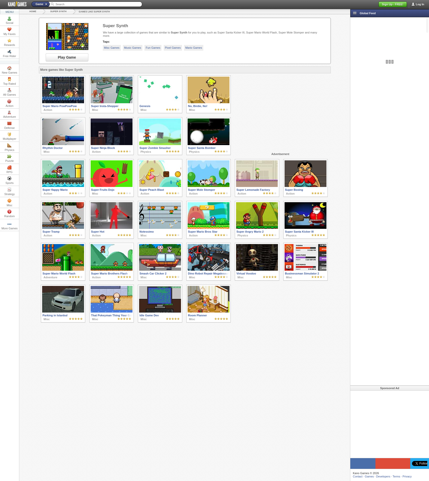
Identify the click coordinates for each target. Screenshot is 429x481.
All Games (9, 92)
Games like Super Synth (94, 11)
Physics (9, 147)
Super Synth (58, 11)
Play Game (67, 57)
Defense (9, 125)
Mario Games (193, 47)
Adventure (9, 114)
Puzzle (9, 158)
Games (369, 476)
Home (32, 11)
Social (9, 20)
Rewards (9, 42)
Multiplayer (9, 136)
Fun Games (153, 47)
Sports (10, 180)
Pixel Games (173, 47)
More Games (10, 226)
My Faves (10, 31)
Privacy (407, 476)
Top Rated (9, 81)
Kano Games (15, 4)
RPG (10, 169)
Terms (396, 476)
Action (9, 103)
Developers (383, 476)
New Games (9, 70)
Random (9, 214)
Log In (420, 4)
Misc (9, 203)
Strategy (9, 191)
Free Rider (9, 53)
